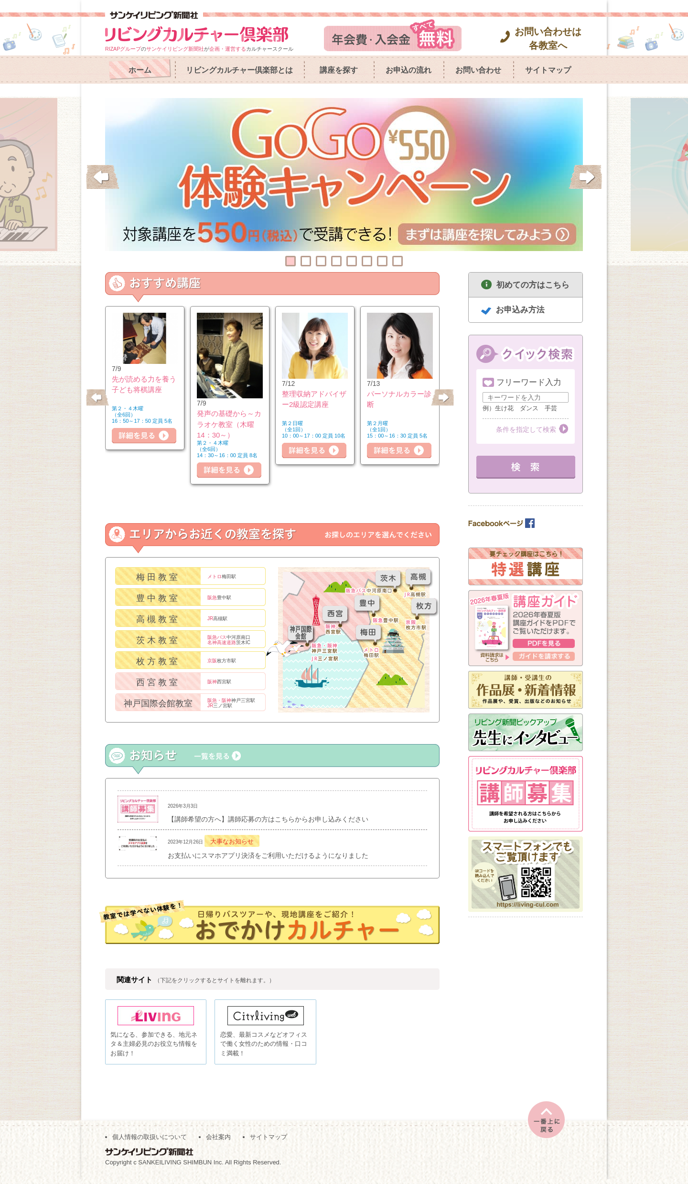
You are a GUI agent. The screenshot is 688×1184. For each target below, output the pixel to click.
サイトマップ (548, 70)
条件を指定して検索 (526, 429)
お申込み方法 (520, 309)
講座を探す (339, 70)
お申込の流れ (408, 70)
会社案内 (218, 1141)
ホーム (140, 70)
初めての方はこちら (533, 284)
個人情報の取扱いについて (149, 1141)
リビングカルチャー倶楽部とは (239, 70)
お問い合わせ (478, 70)
